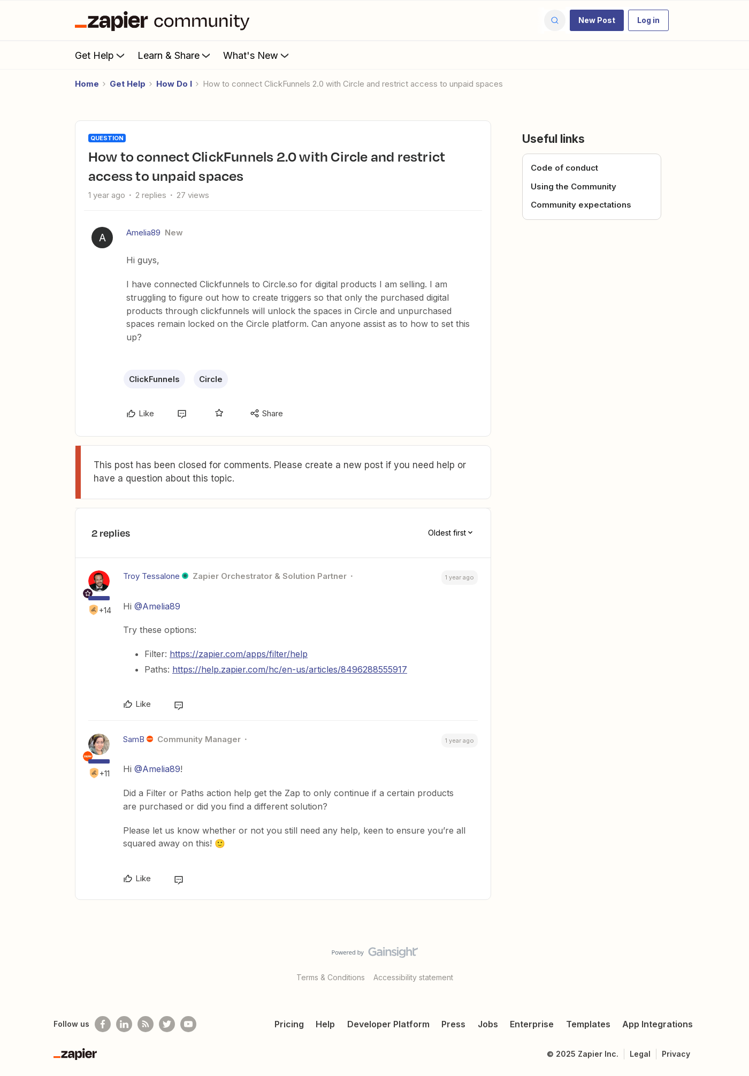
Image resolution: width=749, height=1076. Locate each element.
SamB (133, 739)
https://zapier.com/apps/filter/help (239, 653)
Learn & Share (174, 55)
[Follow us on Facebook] (103, 1024)
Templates (588, 1024)
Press (453, 1024)
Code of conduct (564, 168)
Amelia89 (143, 232)
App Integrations (657, 1024)
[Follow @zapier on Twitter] (167, 1024)
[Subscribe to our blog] (145, 1024)
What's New (257, 55)
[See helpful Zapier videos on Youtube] (188, 1024)
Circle (211, 379)
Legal (640, 1053)
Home (87, 84)
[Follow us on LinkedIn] (124, 1024)
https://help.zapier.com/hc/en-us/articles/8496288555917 (289, 669)
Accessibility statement (413, 977)
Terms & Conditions (330, 977)
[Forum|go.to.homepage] (165, 20)
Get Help (101, 55)
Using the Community (573, 186)
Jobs (488, 1024)
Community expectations (581, 205)
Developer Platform (388, 1024)
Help (325, 1024)
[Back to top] (727, 961)
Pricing (289, 1024)
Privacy (676, 1053)
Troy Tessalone (151, 576)
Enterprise (532, 1024)
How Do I (174, 84)
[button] (597, 20)
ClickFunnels (154, 379)
